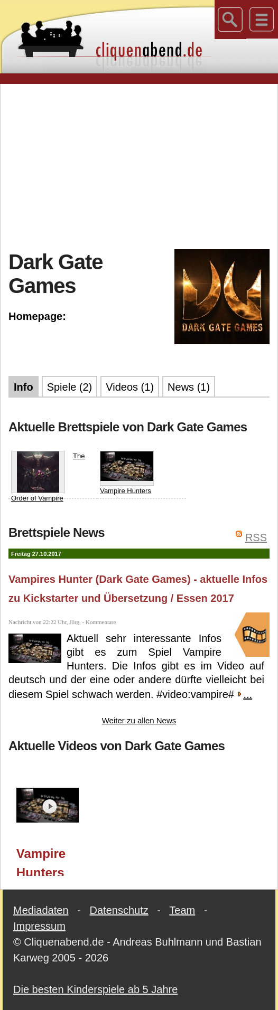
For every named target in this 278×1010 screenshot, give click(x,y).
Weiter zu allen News (139, 720)
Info (23, 387)
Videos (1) (130, 387)
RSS (256, 537)
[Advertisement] (143, 166)
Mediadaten (41, 910)
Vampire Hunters (127, 473)
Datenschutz (119, 910)
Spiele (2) (69, 387)
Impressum (39, 926)
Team (182, 910)
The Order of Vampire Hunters (48, 482)
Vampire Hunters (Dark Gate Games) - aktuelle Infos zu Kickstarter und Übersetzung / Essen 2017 (51, 861)
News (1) (189, 387)
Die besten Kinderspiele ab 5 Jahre (95, 989)
